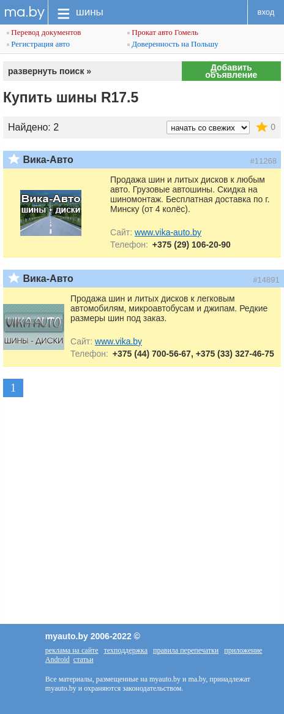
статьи (83, 659)
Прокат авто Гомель (162, 32)
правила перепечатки (186, 650)
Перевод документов (44, 32)
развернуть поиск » (49, 71)
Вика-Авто (48, 159)
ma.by (24, 12)
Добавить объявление (231, 71)
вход (266, 12)
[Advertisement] (142, 495)
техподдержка (126, 650)
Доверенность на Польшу (173, 43)
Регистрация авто (38, 43)
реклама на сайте (72, 650)
